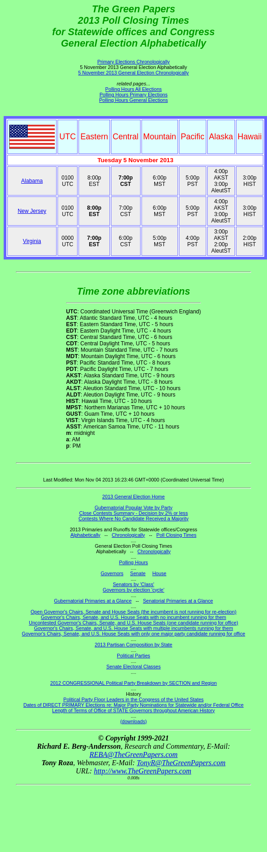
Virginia (32, 241)
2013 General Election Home (133, 496)
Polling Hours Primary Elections (133, 94)
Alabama (31, 181)
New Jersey (32, 211)
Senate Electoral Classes (133, 666)
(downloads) (133, 721)
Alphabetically (85, 535)
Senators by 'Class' (133, 584)
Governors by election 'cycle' (133, 590)
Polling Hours (133, 562)
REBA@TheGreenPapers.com (133, 754)
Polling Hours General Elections (133, 100)
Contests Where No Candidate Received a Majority (133, 518)
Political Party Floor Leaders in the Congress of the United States (133, 699)
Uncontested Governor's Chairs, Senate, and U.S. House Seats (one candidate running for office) (133, 622)
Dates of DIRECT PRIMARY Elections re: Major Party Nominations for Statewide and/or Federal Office (133, 705)
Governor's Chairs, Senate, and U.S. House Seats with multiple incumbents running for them (133, 628)
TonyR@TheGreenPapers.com (181, 763)
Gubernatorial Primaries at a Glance (92, 600)
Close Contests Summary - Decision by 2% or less (133, 513)
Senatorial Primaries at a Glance (178, 600)
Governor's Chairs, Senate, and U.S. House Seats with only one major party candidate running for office (133, 633)
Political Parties (133, 655)
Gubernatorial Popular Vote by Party (133, 507)
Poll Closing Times (177, 535)
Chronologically (128, 535)
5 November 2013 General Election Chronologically (133, 72)
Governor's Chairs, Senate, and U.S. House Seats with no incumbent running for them (133, 617)
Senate (138, 573)
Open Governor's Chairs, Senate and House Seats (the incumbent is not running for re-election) (133, 611)
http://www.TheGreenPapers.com (142, 771)
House (159, 573)
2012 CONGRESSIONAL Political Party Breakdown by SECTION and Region (133, 683)
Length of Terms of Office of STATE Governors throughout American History (133, 710)
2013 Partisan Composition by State (133, 644)
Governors (112, 573)
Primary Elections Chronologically (133, 61)
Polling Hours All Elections (133, 89)
